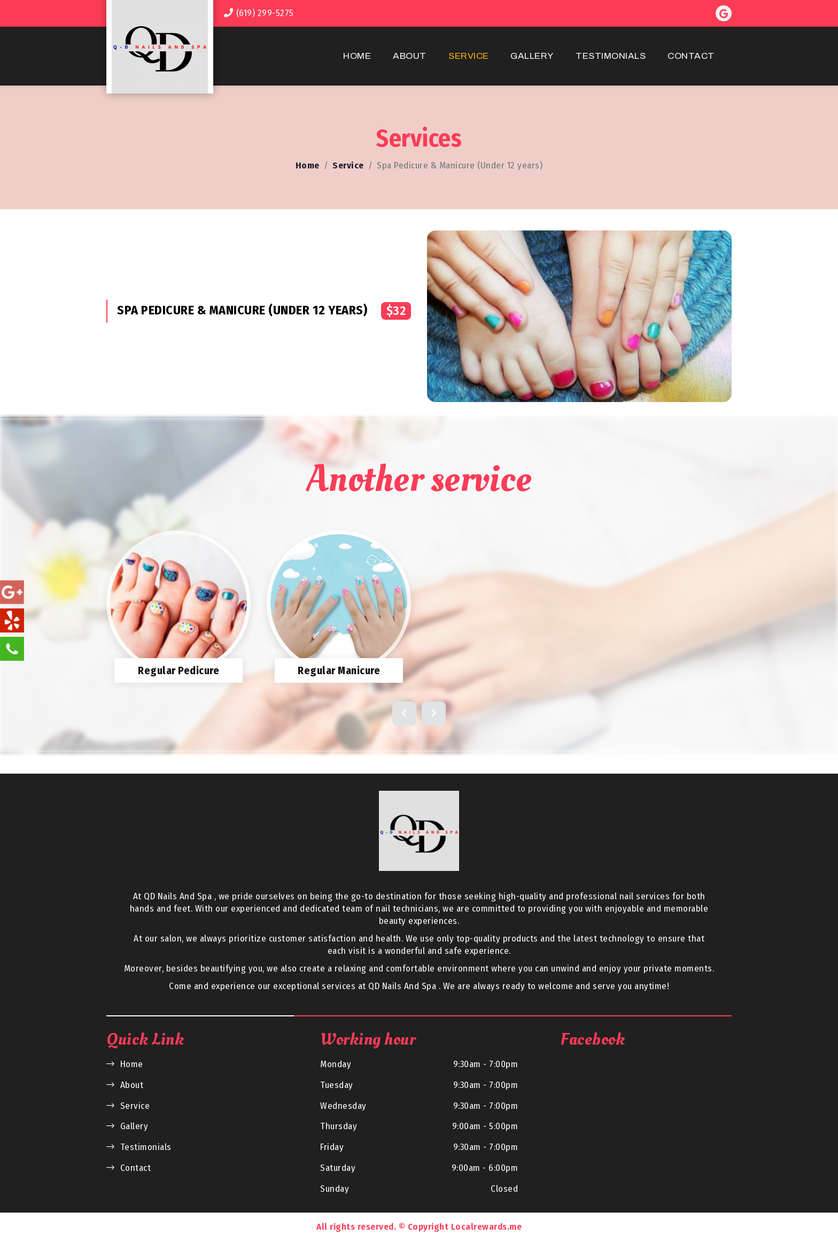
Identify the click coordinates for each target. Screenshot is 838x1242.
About (409, 56)
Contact (691, 56)
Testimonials (611, 56)
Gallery (532, 56)
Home (357, 56)
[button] (404, 713)
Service (468, 56)
